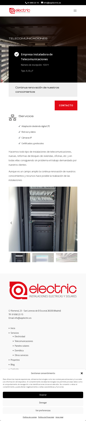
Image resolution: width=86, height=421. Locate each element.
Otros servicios (21, 355)
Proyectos (15, 359)
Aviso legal (59, 417)
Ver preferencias (43, 410)
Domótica (19, 350)
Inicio (13, 328)
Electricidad (20, 336)
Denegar (43, 402)
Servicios (15, 332)
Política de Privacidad (46, 417)
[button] (81, 373)
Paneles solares (22, 345)
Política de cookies (30, 417)
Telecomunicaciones (24, 341)
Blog (12, 364)
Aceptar (43, 394)
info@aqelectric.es (22, 318)
